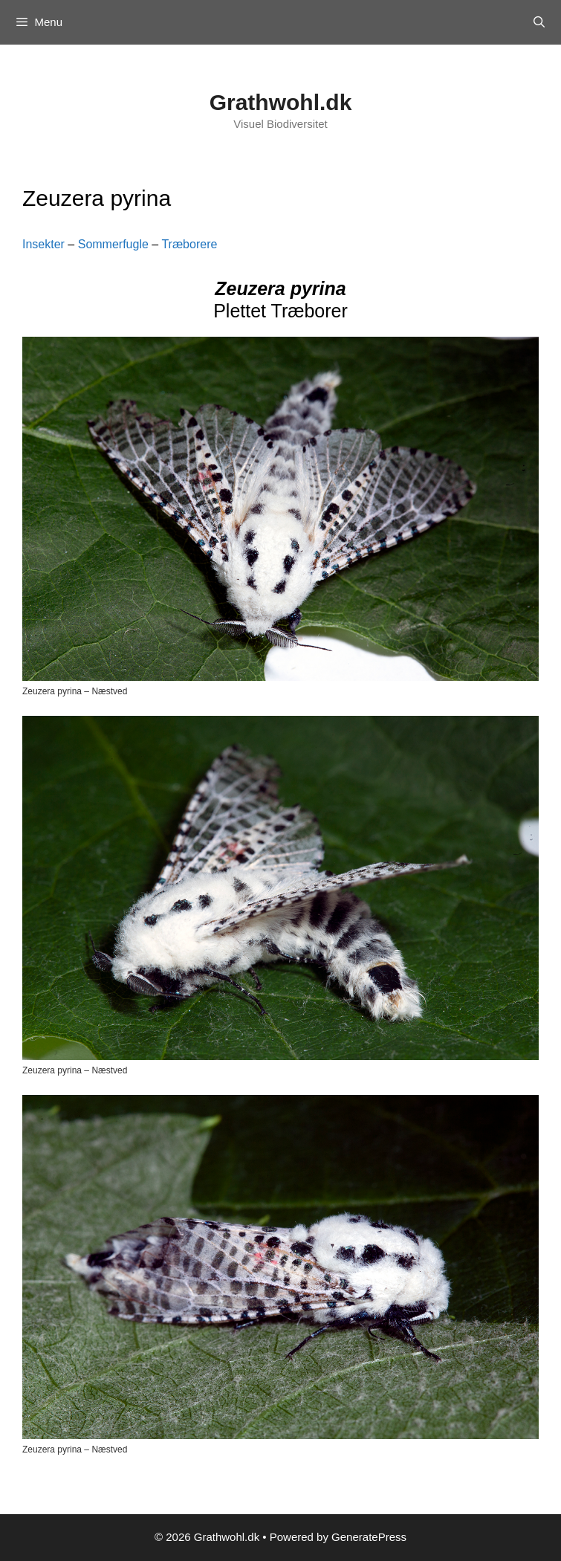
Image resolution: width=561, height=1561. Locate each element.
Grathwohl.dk (281, 102)
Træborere (189, 244)
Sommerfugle (113, 244)
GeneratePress (368, 1537)
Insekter (43, 244)
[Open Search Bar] (539, 22)
